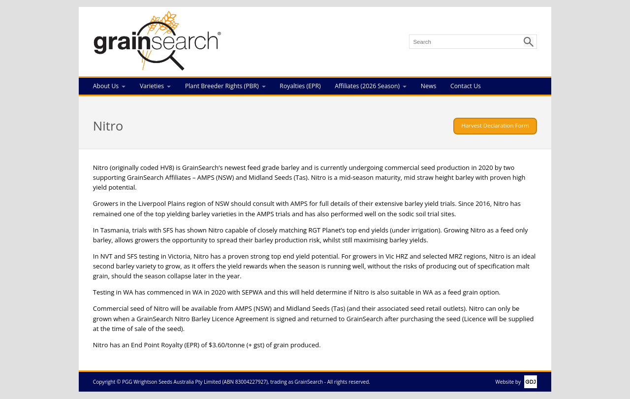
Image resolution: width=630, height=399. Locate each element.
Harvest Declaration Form (495, 125)
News (428, 86)
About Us (106, 86)
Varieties (152, 86)
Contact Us (465, 86)
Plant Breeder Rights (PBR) (222, 86)
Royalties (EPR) (300, 86)
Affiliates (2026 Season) (367, 86)
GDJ (529, 381)
